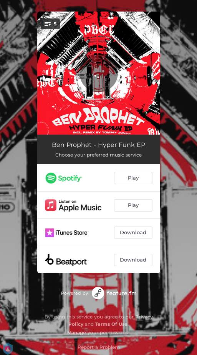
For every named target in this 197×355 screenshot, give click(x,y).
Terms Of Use (111, 324)
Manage (76, 332)
